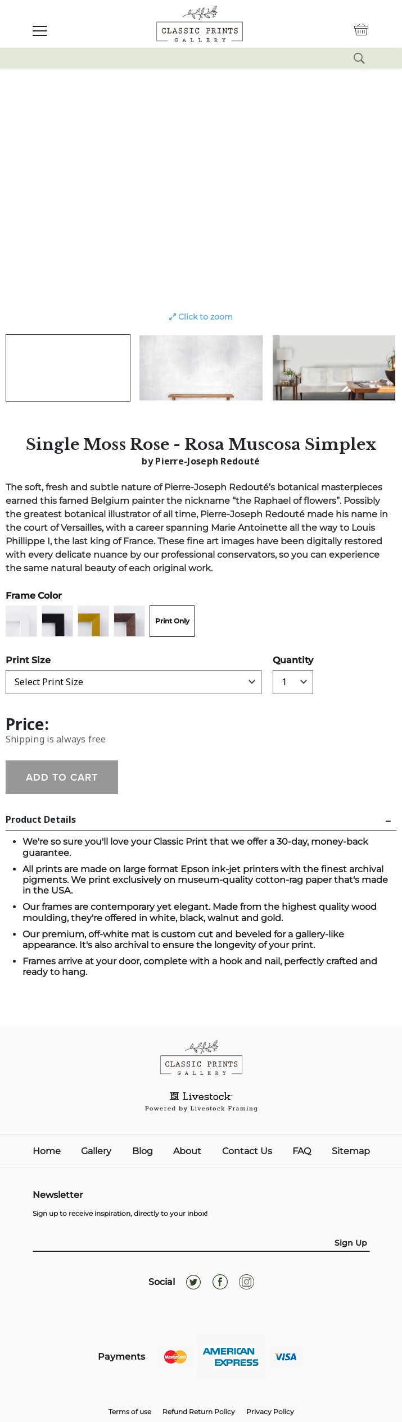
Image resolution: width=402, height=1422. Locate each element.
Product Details (41, 819)
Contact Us (247, 1151)
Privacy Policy (270, 1411)
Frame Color (34, 595)
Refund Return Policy (198, 1411)
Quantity (293, 660)
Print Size (28, 660)
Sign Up (351, 1243)
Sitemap (351, 1151)
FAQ (301, 1151)
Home (47, 1151)
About (187, 1151)
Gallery (96, 1151)
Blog (142, 1151)
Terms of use (130, 1411)
